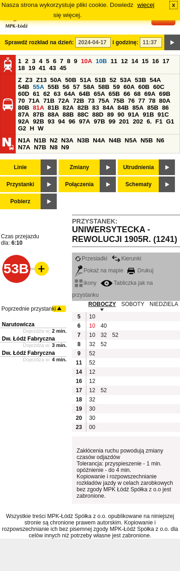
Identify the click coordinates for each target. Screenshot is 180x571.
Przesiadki (91, 258)
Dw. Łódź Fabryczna (28, 339)
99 (111, 121)
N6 (160, 140)
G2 (22, 128)
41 (42, 68)
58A (89, 86)
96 (71, 121)
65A (99, 93)
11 (113, 61)
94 (61, 121)
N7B (40, 147)
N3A (67, 140)
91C (162, 114)
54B (23, 86)
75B (118, 100)
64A (69, 93)
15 (145, 61)
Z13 (41, 80)
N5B (146, 140)
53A (125, 80)
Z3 (29, 80)
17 (165, 61)
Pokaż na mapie (99, 270)
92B (38, 121)
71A (34, 100)
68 (137, 93)
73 (91, 100)
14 (135, 61)
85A (138, 107)
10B (101, 61)
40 (104, 326)
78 (152, 100)
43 (52, 68)
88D (97, 114)
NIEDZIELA (164, 304)
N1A (24, 140)
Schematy (139, 184)
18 (21, 68)
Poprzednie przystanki (28, 309)
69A (149, 93)
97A (84, 121)
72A (63, 100)
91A (133, 114)
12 (124, 61)
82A (67, 107)
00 (92, 427)
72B (78, 100)
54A (155, 80)
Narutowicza (18, 324)
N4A (99, 140)
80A (164, 100)
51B (100, 80)
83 (95, 107)
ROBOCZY (102, 304)
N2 (54, 140)
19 (32, 68)
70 (21, 100)
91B (148, 114)
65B (114, 93)
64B (84, 93)
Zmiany (79, 167)
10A (86, 61)
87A (23, 114)
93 (51, 121)
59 (116, 86)
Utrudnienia (138, 167)
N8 (54, 147)
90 (120, 114)
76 (131, 100)
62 (46, 93)
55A (38, 86)
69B (164, 93)
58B (103, 86)
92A (23, 121)
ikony (85, 283)
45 (63, 68)
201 (124, 121)
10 (92, 316)
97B (99, 121)
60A (128, 86)
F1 (158, 121)
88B (67, 114)
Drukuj (140, 270)
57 (76, 86)
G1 (170, 121)
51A (85, 80)
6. (149, 121)
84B (122, 107)
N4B (115, 140)
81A (38, 107)
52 (112, 80)
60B (144, 86)
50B (70, 80)
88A (53, 114)
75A (103, 100)
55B (53, 86)
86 (165, 107)
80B (23, 107)
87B (38, 114)
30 (92, 409)
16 (155, 61)
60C (158, 86)
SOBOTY (132, 304)
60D (23, 93)
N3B (83, 140)
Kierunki (126, 258)
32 (104, 335)
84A (108, 107)
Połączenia (79, 184)
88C (83, 114)
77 (141, 100)
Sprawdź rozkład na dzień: (39, 42)
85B (152, 107)
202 (138, 121)
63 (57, 93)
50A (55, 80)
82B (83, 107)
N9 (65, 147)
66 (126, 93)
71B (48, 100)
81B (53, 107)
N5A (131, 140)
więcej (146, 4)
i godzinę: (125, 42)
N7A (24, 147)
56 (65, 86)
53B (140, 80)
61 (36, 93)
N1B (40, 140)
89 (110, 114)
